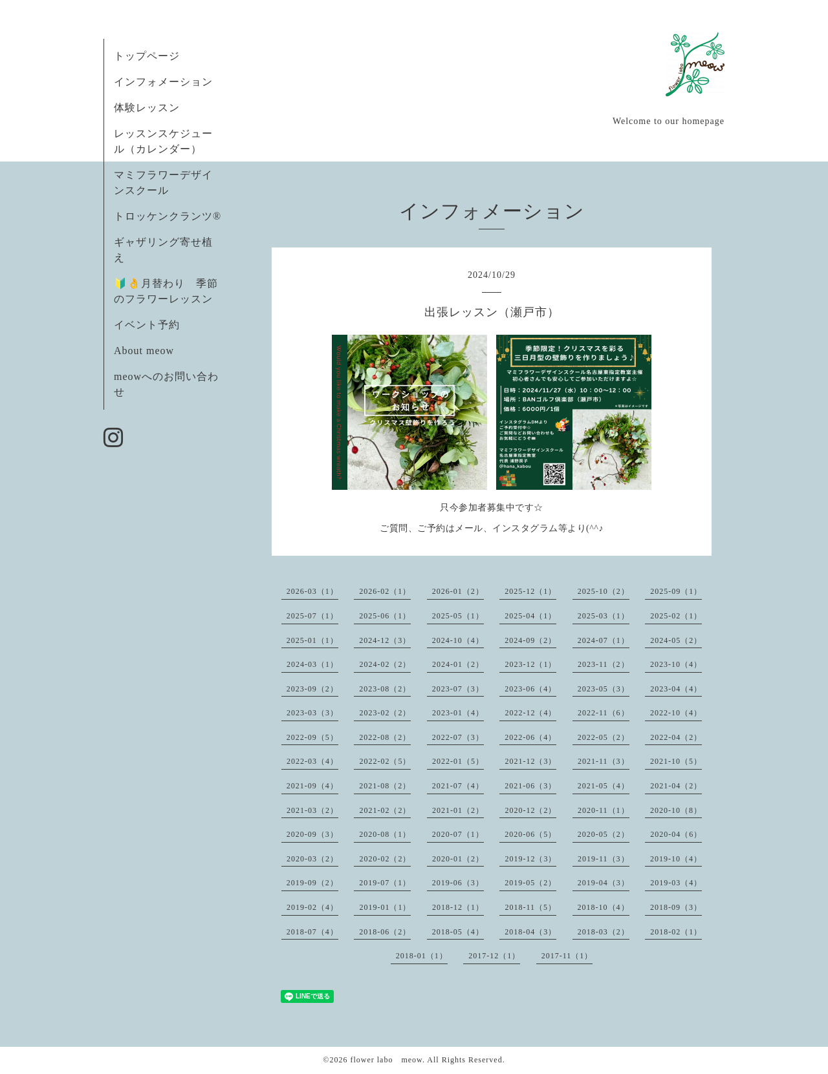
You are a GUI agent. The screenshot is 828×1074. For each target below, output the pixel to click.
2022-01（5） (458, 761)
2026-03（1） (312, 591)
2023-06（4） (530, 688)
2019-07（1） (385, 882)
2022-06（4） (530, 737)
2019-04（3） (603, 882)
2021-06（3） (530, 785)
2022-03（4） (312, 761)
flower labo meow (386, 1059)
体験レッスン (147, 107)
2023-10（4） (676, 664)
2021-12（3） (530, 761)
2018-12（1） (458, 907)
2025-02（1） (676, 615)
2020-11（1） (603, 810)
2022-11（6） (603, 712)
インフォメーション (163, 81)
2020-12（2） (530, 810)
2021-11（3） (603, 761)
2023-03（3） (312, 712)
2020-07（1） (458, 834)
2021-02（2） (385, 810)
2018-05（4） (458, 931)
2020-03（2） (312, 858)
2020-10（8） (676, 810)
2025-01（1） (312, 640)
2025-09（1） (676, 591)
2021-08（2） (385, 785)
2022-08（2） (385, 737)
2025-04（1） (530, 615)
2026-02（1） (385, 591)
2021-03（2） (312, 810)
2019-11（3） (603, 858)
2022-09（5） (312, 737)
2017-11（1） (567, 955)
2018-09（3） (676, 907)
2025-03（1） (603, 615)
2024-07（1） (603, 640)
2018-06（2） (385, 931)
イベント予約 (147, 324)
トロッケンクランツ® (167, 216)
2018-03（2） (603, 931)
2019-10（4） (676, 858)
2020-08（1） (385, 834)
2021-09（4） (312, 785)
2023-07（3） (458, 688)
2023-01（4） (458, 712)
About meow (144, 350)
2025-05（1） (458, 615)
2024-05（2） (676, 640)
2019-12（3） (530, 858)
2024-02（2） (385, 664)
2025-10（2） (603, 591)
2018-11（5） (530, 907)
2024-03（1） (312, 664)
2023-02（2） (385, 712)
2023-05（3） (603, 688)
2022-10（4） (676, 712)
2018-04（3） (530, 931)
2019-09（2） (312, 882)
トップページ (147, 55)
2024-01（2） (458, 664)
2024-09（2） (530, 640)
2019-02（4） (312, 907)
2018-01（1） (422, 955)
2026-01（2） (458, 591)
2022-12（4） (530, 712)
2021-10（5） (676, 761)
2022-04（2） (676, 737)
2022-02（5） (385, 761)
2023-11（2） (603, 664)
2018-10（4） (603, 907)
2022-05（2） (603, 737)
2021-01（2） (458, 810)
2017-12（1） (494, 955)
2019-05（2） (530, 882)
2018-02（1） (676, 931)
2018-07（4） (312, 931)
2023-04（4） (676, 688)
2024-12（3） (385, 640)
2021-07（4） (458, 785)
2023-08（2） (385, 688)
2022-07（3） (458, 737)
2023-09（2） (312, 688)
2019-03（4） (676, 882)
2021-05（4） (603, 785)
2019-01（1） (385, 907)
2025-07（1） (312, 615)
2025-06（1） (385, 615)
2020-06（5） (530, 834)
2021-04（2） (676, 785)
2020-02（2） (385, 858)
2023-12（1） (530, 664)
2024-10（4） (458, 640)
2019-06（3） (458, 882)
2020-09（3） (312, 834)
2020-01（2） (458, 858)
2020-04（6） (676, 834)
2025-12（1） (530, 591)
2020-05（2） (603, 834)
